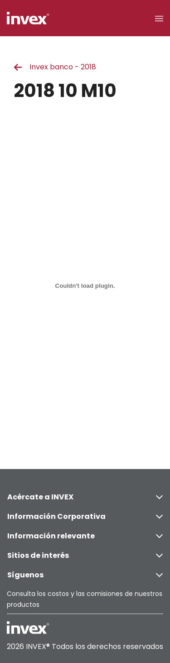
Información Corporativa (85, 516)
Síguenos (85, 575)
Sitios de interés (85, 555)
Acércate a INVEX (85, 497)
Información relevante (85, 536)
